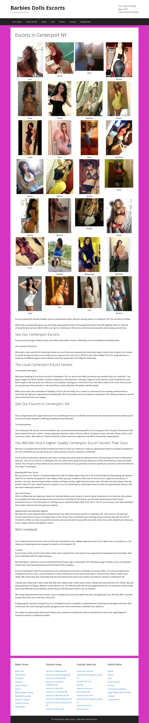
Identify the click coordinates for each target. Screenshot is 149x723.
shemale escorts (84, 705)
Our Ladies (17, 22)
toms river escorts (85, 671)
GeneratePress (91, 719)
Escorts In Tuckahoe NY (56, 691)
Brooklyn (19, 678)
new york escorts (84, 688)
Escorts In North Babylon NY (59, 699)
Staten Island (21, 685)
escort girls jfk (83, 691)
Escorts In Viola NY (54, 688)
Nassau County (22, 699)
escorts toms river (85, 695)
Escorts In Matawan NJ (56, 671)
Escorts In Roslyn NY (55, 709)
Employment (85, 22)
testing (80, 684)
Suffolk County (22, 703)
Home (110, 671)
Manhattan (20, 674)
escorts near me (84, 681)
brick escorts (82, 709)
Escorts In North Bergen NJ (58, 674)
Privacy (62, 22)
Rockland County (23, 696)
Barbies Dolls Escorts (37, 7)
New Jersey (20, 706)
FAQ (52, 22)
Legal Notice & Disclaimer (119, 692)
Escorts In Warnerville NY (57, 695)
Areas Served (31, 22)
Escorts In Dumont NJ (55, 678)
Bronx (18, 689)
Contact (73, 22)
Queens (18, 681)
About (44, 22)
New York (19, 671)
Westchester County (24, 692)
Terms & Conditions (117, 689)
